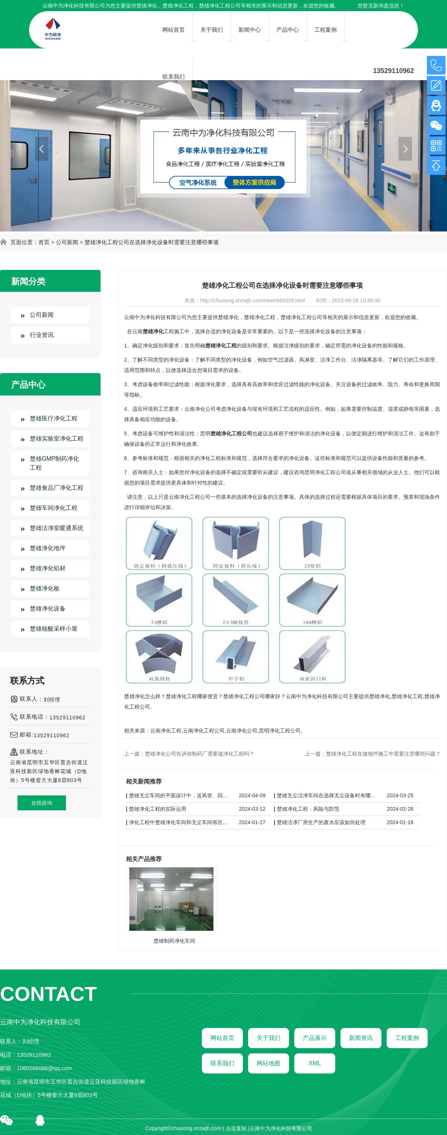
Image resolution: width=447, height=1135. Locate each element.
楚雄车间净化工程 (53, 508)
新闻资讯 (361, 1038)
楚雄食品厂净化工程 (56, 488)
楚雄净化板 (45, 588)
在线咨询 (41, 803)
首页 (44, 242)
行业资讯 (42, 335)
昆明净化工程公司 (280, 731)
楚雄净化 (146, 6)
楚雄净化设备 (48, 608)
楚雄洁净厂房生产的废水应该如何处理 (321, 822)
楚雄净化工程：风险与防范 (308, 809)
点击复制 (236, 1128)
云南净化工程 (165, 731)
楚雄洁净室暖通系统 (56, 528)
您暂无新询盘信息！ (381, 6)
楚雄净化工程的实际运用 (157, 809)
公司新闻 (67, 242)
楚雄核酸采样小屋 (53, 628)
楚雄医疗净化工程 (53, 418)
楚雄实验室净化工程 (56, 438)
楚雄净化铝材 (48, 568)
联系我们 (222, 1063)
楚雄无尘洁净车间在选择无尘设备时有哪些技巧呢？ (327, 795)
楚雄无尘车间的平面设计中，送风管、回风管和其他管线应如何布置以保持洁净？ (179, 795)
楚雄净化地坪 (48, 548)
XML (315, 1063)
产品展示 (315, 1038)
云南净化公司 (241, 731)
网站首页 (222, 1038)
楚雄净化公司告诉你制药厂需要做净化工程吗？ (199, 754)
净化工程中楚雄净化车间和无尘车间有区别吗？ (179, 822)
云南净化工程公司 (204, 731)
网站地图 (268, 1063)
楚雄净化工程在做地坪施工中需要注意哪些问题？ (383, 754)
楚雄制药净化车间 (174, 941)
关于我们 (268, 1038)
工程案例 (407, 1038)
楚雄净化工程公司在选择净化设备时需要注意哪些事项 (152, 242)
